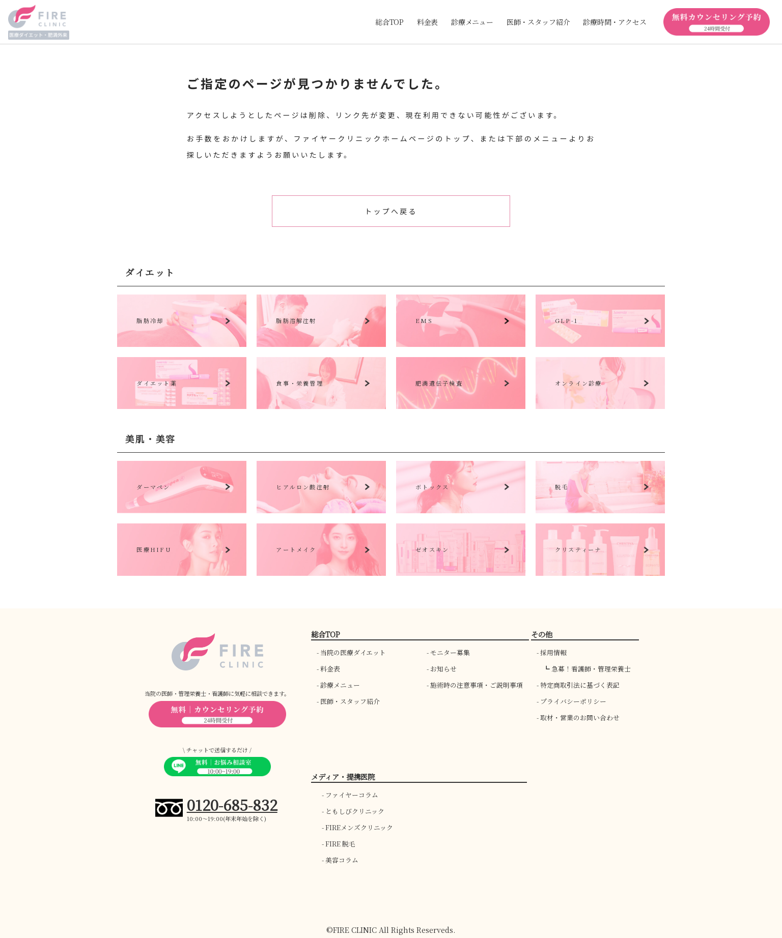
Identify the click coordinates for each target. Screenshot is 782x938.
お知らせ (443, 668)
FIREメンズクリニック (359, 827)
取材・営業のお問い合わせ (580, 717)
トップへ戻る (391, 211)
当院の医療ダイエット (353, 652)
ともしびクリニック (354, 811)
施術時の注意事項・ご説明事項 (476, 685)
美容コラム (341, 860)
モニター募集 (450, 652)
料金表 (427, 22)
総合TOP (389, 22)
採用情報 (553, 652)
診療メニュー (340, 685)
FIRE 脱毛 (340, 843)
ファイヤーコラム (351, 795)
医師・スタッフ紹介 (350, 701)
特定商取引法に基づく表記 (580, 685)
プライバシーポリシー (573, 701)
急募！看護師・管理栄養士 (591, 668)
